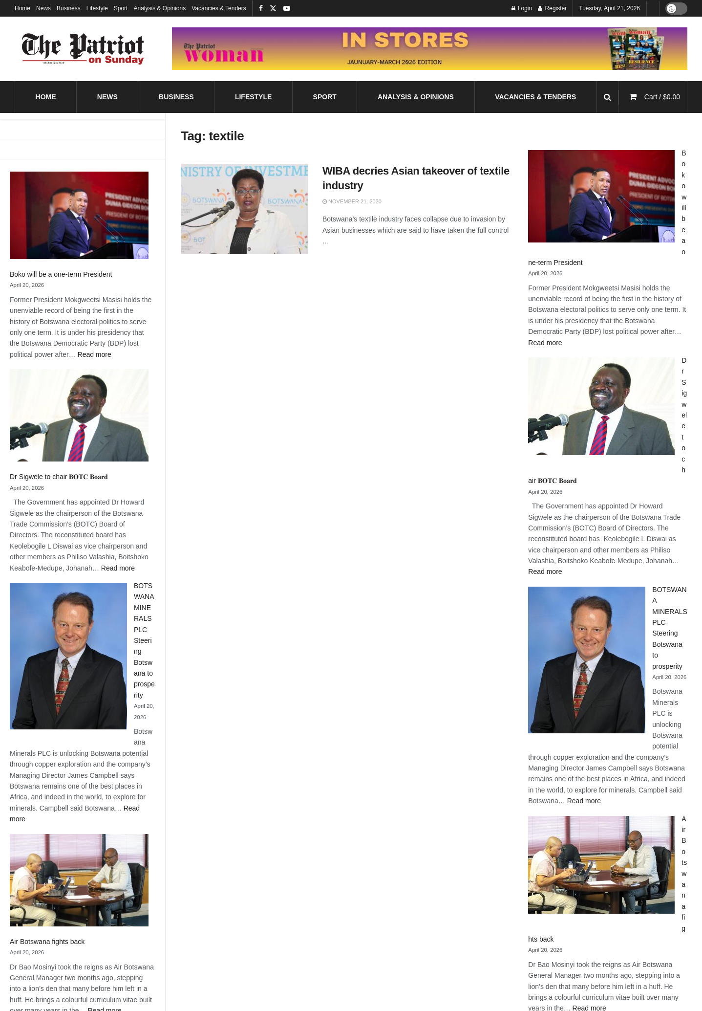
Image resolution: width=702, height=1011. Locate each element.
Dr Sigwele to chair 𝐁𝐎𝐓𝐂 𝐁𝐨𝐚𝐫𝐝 (59, 477)
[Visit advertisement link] (429, 48)
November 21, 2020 (352, 201)
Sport (121, 8)
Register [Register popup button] (552, 8)
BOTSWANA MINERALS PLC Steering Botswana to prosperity (144, 640)
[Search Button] (607, 97)
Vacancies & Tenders (218, 8)
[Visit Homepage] (83, 49)
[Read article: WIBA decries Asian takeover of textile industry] (244, 209)
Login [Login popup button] (521, 8)
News (43, 8)
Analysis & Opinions (159, 8)
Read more (94, 354)
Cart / (662, 97)
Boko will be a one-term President (61, 274)
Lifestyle (97, 8)
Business (69, 8)
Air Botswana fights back (47, 941)
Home (22, 8)
